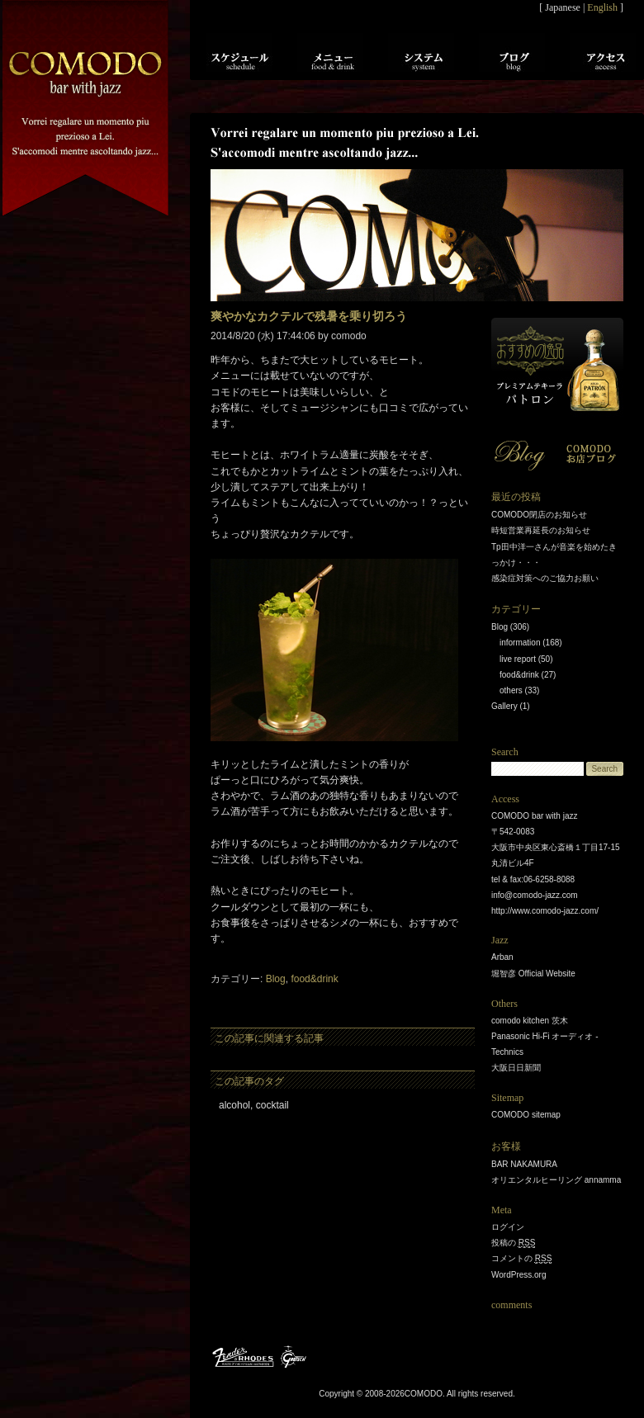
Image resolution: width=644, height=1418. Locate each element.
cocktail (272, 1105)
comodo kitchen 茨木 (529, 1020)
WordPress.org (519, 1274)
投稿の (513, 1243)
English (602, 7)
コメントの (521, 1259)
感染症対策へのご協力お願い (545, 578)
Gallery (504, 706)
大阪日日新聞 (516, 1067)
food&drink (314, 979)
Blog (276, 979)
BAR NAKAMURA (524, 1164)
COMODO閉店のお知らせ (539, 514)
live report (518, 659)
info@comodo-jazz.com (534, 895)
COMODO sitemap (526, 1114)
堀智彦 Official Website (533, 973)
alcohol (234, 1105)
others (511, 690)
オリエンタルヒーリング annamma (556, 1179)
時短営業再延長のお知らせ (540, 530)
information (520, 642)
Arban (502, 957)
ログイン (507, 1226)
